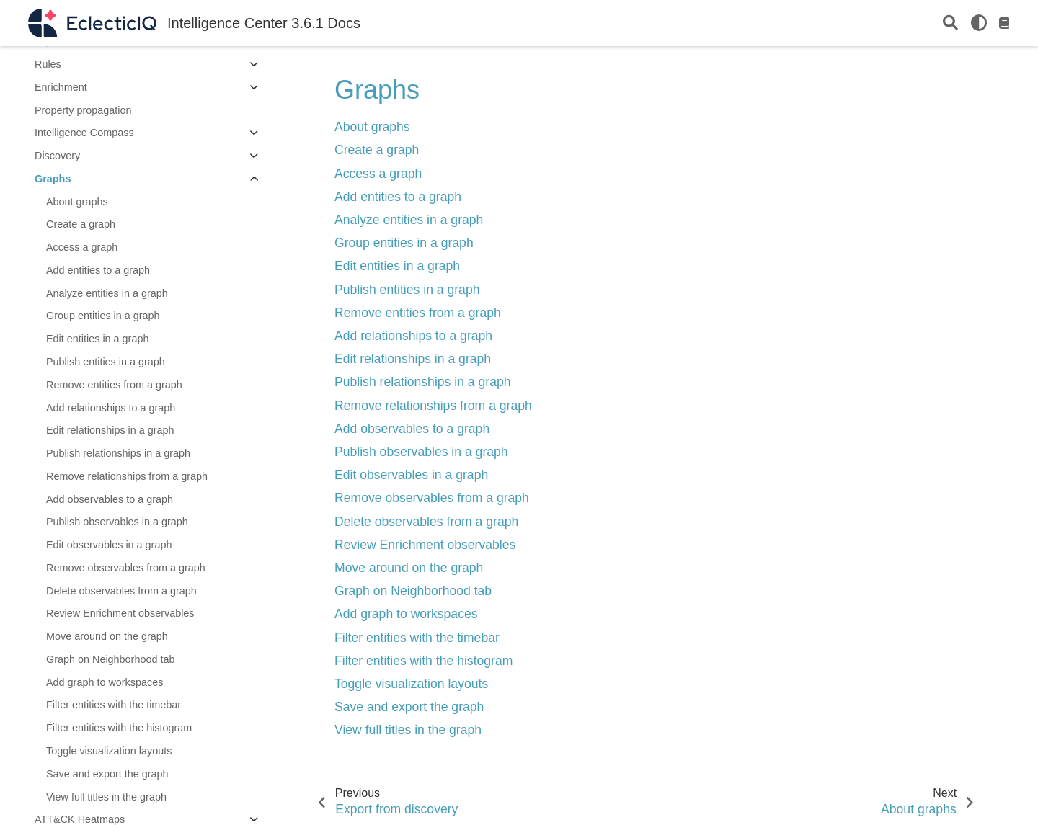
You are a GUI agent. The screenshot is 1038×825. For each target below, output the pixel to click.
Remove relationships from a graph (127, 476)
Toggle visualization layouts (109, 751)
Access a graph (81, 247)
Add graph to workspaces (104, 682)
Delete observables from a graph (121, 591)
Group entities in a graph (103, 315)
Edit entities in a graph (97, 338)
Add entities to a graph (98, 270)
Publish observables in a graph (117, 521)
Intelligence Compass (84, 132)
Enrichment (61, 87)
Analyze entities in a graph (107, 293)
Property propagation (83, 110)
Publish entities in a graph (105, 361)
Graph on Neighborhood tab (110, 659)
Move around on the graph (107, 636)
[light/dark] (978, 23)
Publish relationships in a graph (118, 453)
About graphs (77, 202)
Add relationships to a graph (110, 408)
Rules (48, 64)
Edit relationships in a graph (110, 430)
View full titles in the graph (106, 797)
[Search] (950, 23)
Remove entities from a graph (114, 385)
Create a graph (80, 224)
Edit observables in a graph (109, 544)
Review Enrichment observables (120, 613)
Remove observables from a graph (125, 568)
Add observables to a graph (109, 499)
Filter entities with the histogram (119, 727)
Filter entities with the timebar (113, 704)
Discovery (57, 155)
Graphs (53, 178)
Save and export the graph (107, 774)
